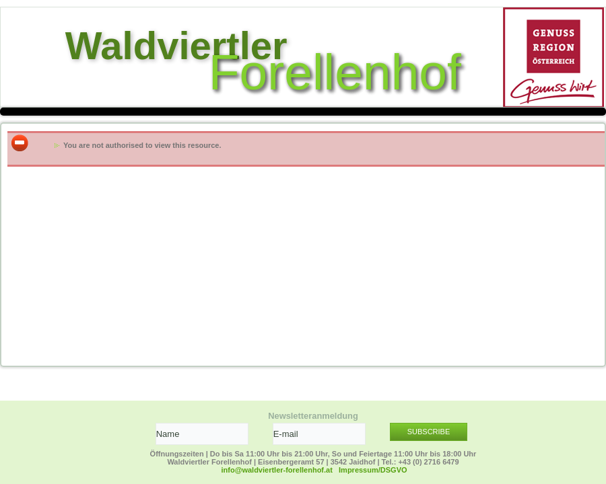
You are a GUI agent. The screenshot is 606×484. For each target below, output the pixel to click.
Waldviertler (176, 45)
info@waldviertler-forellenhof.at (277, 470)
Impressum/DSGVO (373, 470)
